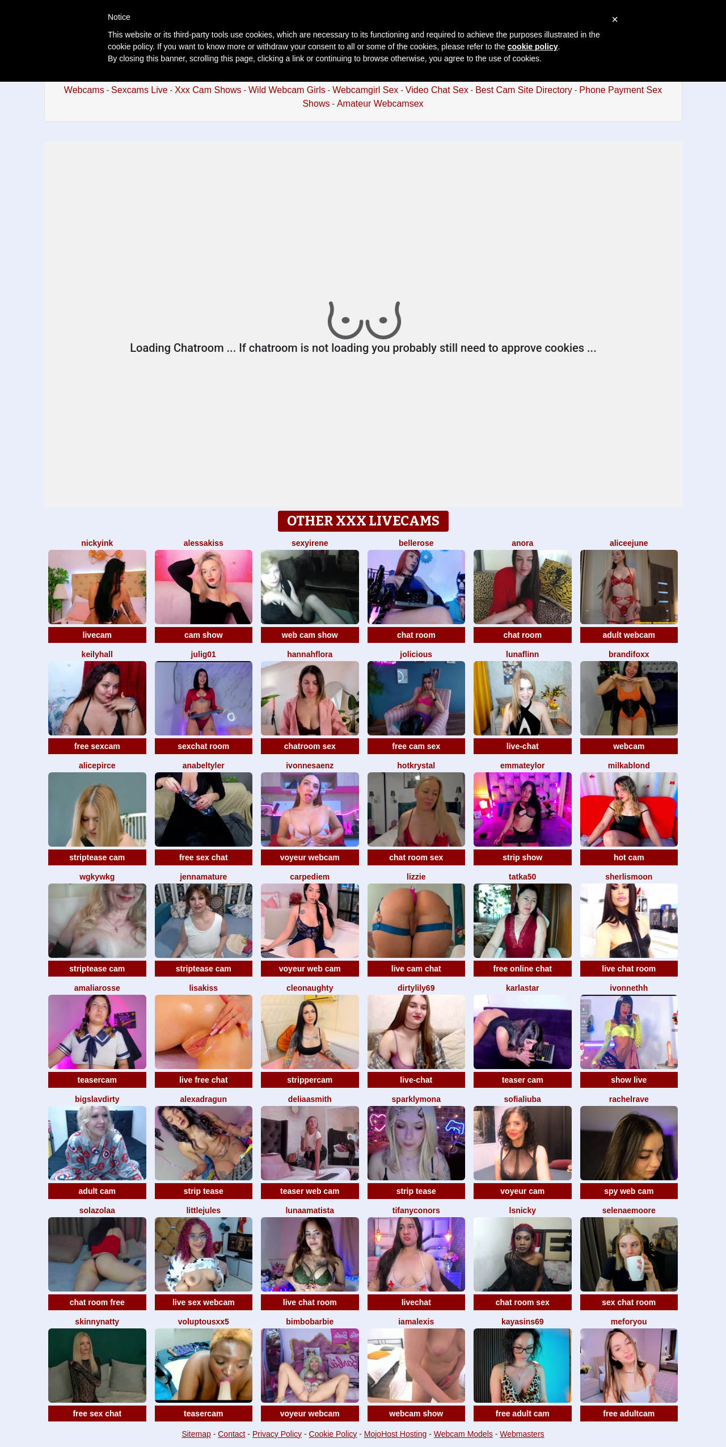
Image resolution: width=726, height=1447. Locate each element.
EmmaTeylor (522, 765)
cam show (203, 635)
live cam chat (416, 968)
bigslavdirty (97, 1099)
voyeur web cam (310, 968)
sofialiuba (522, 1099)
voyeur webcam (310, 857)
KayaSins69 (522, 1321)
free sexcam (97, 746)
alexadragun (203, 1099)
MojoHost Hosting (395, 1433)
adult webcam (628, 635)
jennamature (203, 876)
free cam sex (416, 746)
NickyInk (97, 543)
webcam (628, 746)
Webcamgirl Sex (365, 90)
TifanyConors (416, 1210)
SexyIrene (310, 543)
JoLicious (416, 654)
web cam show (310, 635)
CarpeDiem (310, 876)
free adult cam (523, 1413)
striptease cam (97, 857)
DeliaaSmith (310, 1099)
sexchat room (203, 746)
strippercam (309, 1079)
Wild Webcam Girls (287, 90)
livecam (97, 635)
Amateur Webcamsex (380, 103)
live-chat (522, 746)
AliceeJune (629, 543)
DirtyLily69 (416, 987)
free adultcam (629, 1413)
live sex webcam (203, 1302)
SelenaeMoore (629, 1210)
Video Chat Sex (437, 90)
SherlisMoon (628, 876)
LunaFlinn (522, 654)
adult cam (97, 1191)
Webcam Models (463, 1433)
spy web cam (628, 1191)
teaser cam (522, 1079)
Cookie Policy (333, 1433)
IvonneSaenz (310, 765)
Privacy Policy (277, 1433)
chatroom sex (310, 746)
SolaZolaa (97, 1210)
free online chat (522, 968)
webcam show (416, 1413)
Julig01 (203, 654)
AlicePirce (97, 765)
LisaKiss (203, 987)
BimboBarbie (310, 1321)
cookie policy (533, 46)
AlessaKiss (203, 543)
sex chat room (629, 1302)
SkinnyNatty (97, 1321)
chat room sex (416, 857)
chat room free (97, 1302)
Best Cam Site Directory (523, 90)
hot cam (629, 857)
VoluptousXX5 (203, 1321)
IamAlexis (416, 1321)
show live (629, 1079)
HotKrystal (416, 765)
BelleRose (416, 543)
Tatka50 (522, 876)
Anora (522, 543)
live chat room (629, 968)
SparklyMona (416, 1099)
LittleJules (203, 1210)
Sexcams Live (139, 90)
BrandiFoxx (629, 654)
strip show (522, 857)
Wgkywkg (97, 876)
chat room (416, 635)
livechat (416, 1302)
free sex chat (203, 857)
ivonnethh (629, 987)
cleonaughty (309, 987)
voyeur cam (522, 1191)
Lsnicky (522, 1210)
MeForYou (629, 1321)
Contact (231, 1433)
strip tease (203, 1191)
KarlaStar (522, 987)
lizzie (416, 876)
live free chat (203, 1079)
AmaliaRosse (97, 987)
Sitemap (196, 1433)
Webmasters (522, 1433)
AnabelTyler (204, 765)
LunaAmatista (309, 1210)
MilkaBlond (629, 765)
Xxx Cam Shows (208, 90)
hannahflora (309, 654)
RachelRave (629, 1099)
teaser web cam (309, 1191)
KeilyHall (97, 654)
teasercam (97, 1079)
